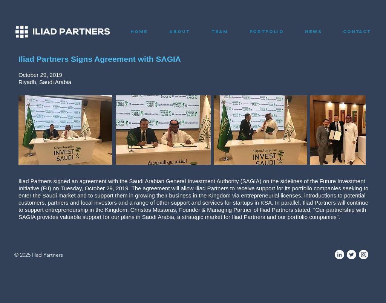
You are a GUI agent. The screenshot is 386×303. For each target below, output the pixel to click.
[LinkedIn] (339, 254)
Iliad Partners (35, 181)
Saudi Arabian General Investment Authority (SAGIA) (195, 181)
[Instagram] (363, 254)
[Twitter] (351, 254)
